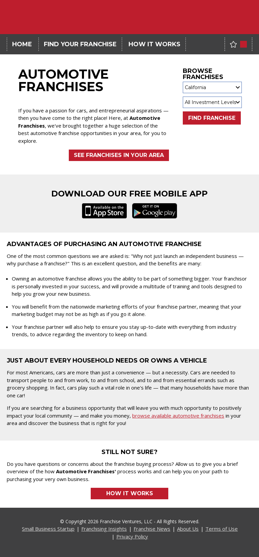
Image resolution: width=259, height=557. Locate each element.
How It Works (154, 44)
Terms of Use (221, 528)
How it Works (129, 493)
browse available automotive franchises (178, 415)
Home (22, 44)
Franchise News (152, 528)
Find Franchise (211, 118)
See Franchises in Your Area (119, 155)
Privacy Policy (132, 536)
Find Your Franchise (80, 44)
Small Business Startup (48, 528)
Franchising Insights (104, 528)
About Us (188, 528)
